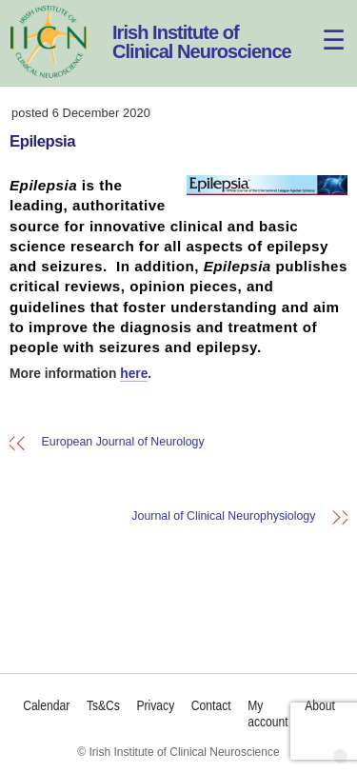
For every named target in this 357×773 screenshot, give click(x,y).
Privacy (155, 706)
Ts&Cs (102, 706)
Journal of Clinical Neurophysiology (223, 516)
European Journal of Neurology (123, 442)
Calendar (46, 706)
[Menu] (322, 26)
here (134, 374)
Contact (210, 706)
